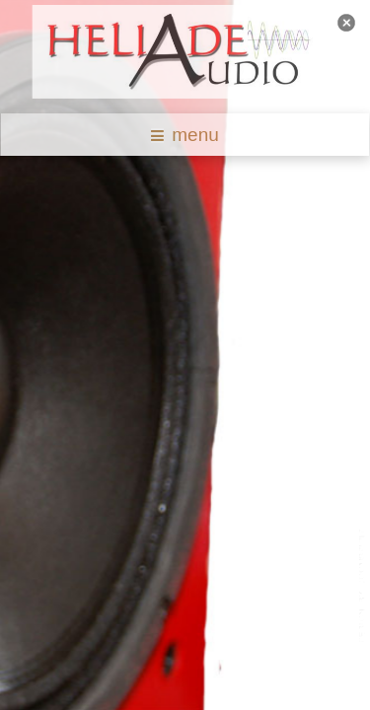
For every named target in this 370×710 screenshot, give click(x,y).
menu (185, 134)
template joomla (363, 587)
